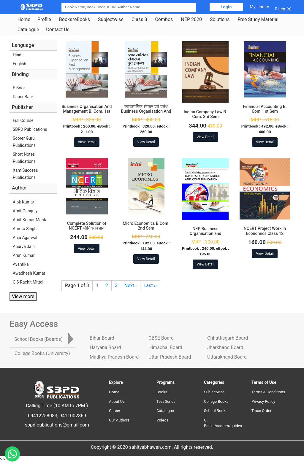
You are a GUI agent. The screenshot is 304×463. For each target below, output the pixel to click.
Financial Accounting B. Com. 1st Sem (264, 109)
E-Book (19, 87)
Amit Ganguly (25, 211)
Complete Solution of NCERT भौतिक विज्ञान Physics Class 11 (86, 228)
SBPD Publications (30, 129)
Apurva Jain (24, 246)
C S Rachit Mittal (28, 282)
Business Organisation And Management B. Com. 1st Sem (87, 111)
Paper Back (23, 96)
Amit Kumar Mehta (30, 219)
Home (24, 19)
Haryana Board (105, 347)
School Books (215, 410)
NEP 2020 (191, 19)
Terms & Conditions (268, 392)
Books (161, 392)
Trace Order (261, 410)
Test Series (165, 401)
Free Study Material (258, 19)
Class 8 (139, 19)
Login (226, 6)
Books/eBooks (74, 19)
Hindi (17, 54)
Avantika (21, 264)
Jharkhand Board (225, 347)
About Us (117, 401)
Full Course (23, 120)
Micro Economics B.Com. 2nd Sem (146, 226)
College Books (216, 401)
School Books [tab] (38, 339)
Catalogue (28, 29)
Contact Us (57, 29)
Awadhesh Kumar (29, 273)
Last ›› (150, 285)
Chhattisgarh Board (227, 338)
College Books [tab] (42, 353)
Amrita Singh (25, 228)
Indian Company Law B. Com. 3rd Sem (205, 114)
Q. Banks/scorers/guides (223, 423)
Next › (130, 285)
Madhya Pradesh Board (114, 357)
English (19, 63)
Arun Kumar (24, 255)
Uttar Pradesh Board (169, 357)
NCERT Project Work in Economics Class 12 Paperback (265, 233)
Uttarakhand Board (227, 357)
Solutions (220, 19)
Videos (162, 420)
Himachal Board (165, 347)
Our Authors (119, 420)
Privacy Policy (263, 401)
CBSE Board (161, 338)
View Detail (86, 142)
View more (23, 296)
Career (114, 410)
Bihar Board (102, 338)
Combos (164, 19)
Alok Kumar (23, 202)
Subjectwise (111, 19)
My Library (259, 6)
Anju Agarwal (25, 237)
